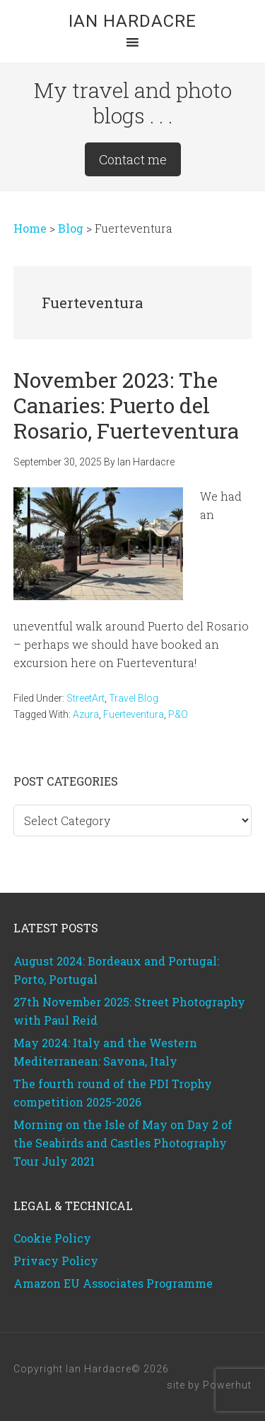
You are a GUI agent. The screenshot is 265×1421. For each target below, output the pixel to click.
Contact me (133, 159)
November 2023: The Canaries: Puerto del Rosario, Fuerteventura (126, 405)
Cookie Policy (52, 1238)
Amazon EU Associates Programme (113, 1283)
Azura (86, 714)
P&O (178, 714)
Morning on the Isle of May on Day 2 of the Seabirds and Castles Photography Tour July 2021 (122, 1143)
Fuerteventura (133, 714)
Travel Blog (133, 698)
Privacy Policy (55, 1260)
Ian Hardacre (132, 21)
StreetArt (85, 698)
